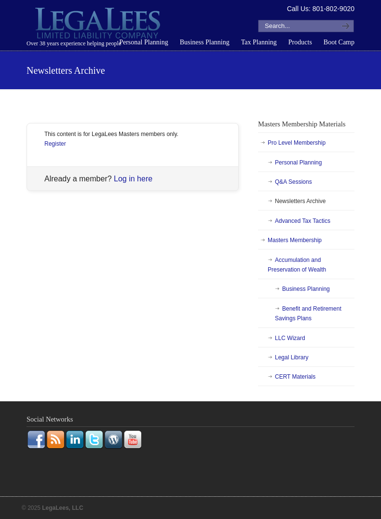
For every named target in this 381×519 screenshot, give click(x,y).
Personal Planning (298, 162)
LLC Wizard (290, 338)
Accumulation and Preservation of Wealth (297, 265)
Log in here (133, 179)
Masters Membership (295, 240)
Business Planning (306, 289)
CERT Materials (295, 376)
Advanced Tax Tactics (302, 221)
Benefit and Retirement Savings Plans (308, 313)
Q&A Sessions (293, 181)
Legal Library (291, 357)
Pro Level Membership (297, 142)
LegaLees (99, 24)
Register (55, 143)
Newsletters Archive (300, 201)
